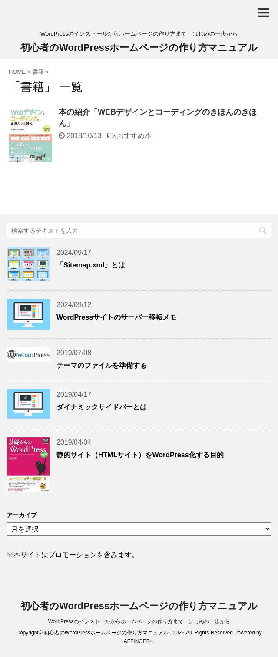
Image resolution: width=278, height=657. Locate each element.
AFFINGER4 (138, 641)
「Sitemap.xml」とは (90, 265)
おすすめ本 (134, 135)
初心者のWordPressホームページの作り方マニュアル (139, 47)
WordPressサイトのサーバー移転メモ (116, 317)
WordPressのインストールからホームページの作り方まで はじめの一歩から (139, 621)
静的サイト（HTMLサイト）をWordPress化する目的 (140, 455)
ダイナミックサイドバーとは (101, 407)
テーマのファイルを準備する (101, 365)
